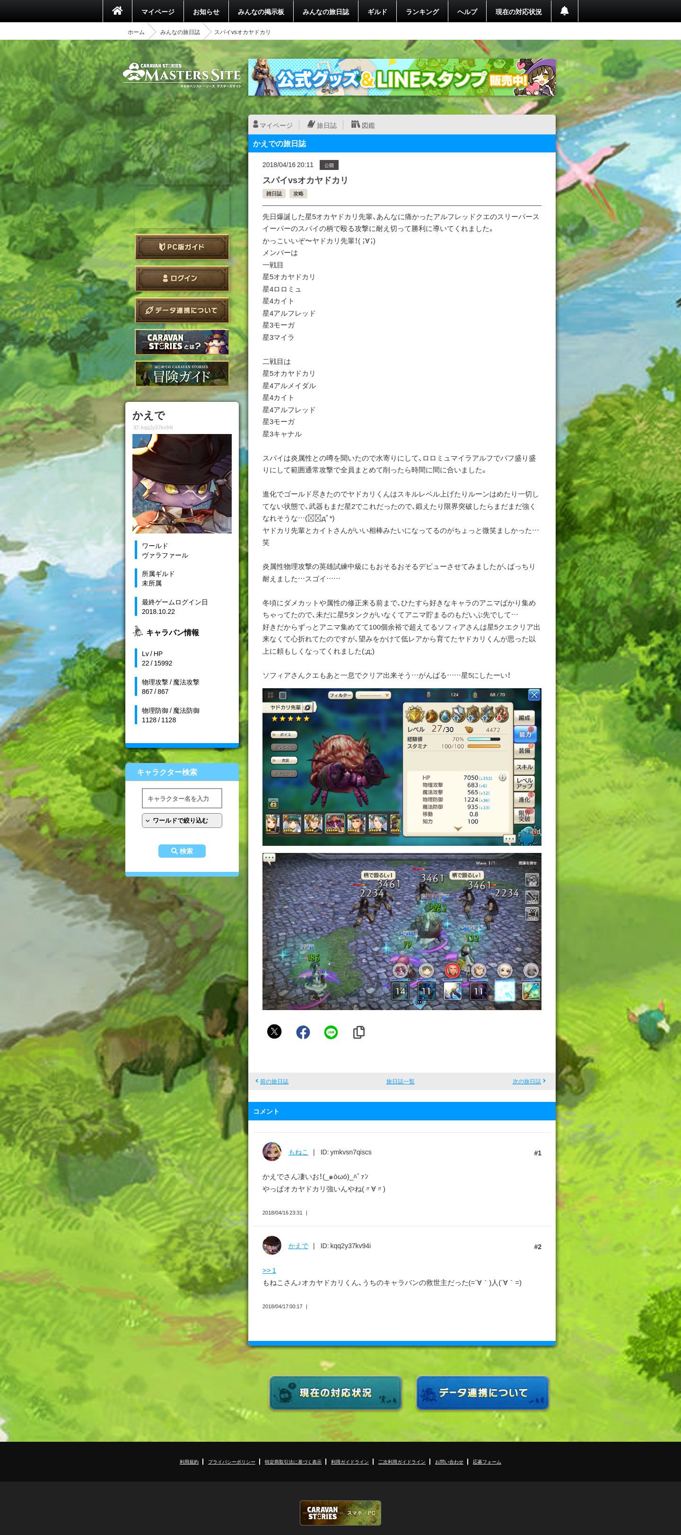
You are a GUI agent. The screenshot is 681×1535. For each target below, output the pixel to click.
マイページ (158, 11)
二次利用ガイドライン (402, 1461)
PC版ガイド (182, 247)
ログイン (182, 279)
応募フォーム (487, 1461)
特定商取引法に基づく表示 (293, 1461)
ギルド (377, 11)
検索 (186, 851)
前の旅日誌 (274, 1081)
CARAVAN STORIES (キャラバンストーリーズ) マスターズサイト (182, 75)
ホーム (136, 31)
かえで (298, 1245)
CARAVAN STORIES (340, 1513)
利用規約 (189, 1461)
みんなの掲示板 (261, 11)
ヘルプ (467, 11)
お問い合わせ (449, 1461)
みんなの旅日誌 (326, 11)
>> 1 (269, 1270)
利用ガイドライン (350, 1461)
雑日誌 (274, 193)
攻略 (298, 193)
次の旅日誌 (527, 1081)
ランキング (422, 11)
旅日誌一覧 (400, 1081)
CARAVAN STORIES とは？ (182, 342)
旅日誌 (327, 125)
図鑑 (368, 125)
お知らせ (206, 11)
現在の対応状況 (519, 11)
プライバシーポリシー (231, 1461)
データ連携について (182, 310)
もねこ (298, 1151)
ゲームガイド (182, 374)
